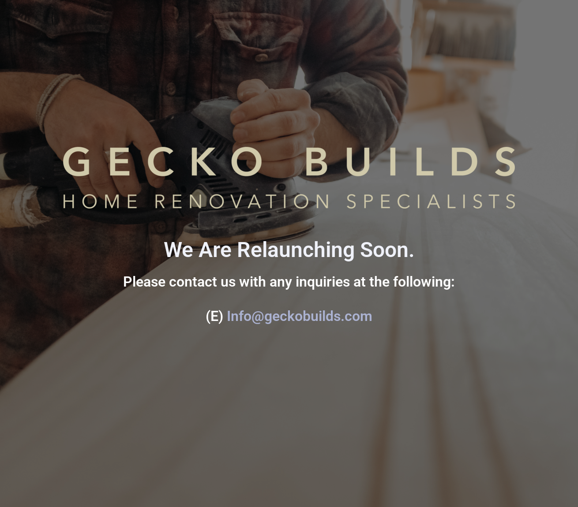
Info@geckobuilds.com (299, 316)
